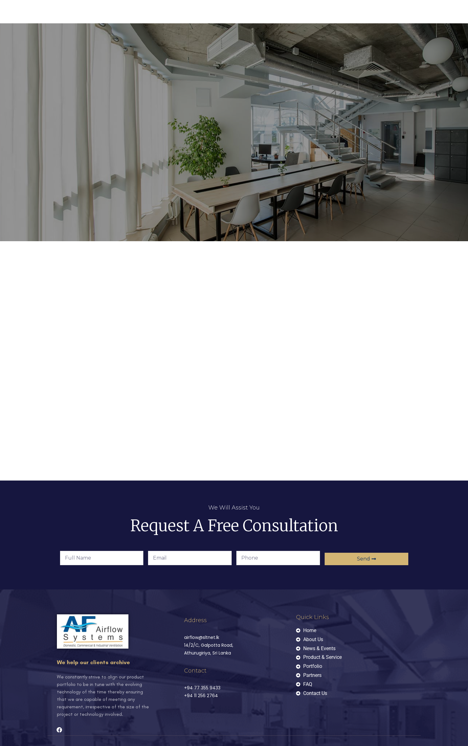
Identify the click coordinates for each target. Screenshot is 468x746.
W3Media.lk (157, 727)
